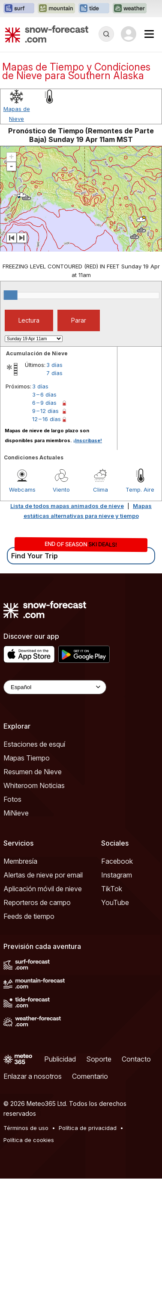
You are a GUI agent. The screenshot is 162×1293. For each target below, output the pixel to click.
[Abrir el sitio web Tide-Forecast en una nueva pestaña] (93, 8)
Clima (100, 489)
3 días (54, 364)
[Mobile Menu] (149, 34)
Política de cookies (28, 1139)
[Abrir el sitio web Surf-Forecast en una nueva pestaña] (18, 8)
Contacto (136, 1059)
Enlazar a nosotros (32, 1076)
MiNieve (16, 813)
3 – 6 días (44, 394)
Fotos (12, 799)
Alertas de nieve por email (43, 875)
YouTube (115, 902)
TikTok (111, 888)
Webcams (22, 489)
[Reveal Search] (106, 34)
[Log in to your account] (128, 34)
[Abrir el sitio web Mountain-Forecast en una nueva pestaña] (56, 8)
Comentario (90, 1076)
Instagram (116, 875)
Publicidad (60, 1059)
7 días (54, 372)
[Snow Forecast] (46, 34)
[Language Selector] (54, 687)
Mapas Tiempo (26, 758)
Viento (61, 489)
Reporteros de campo (37, 902)
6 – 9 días (44, 402)
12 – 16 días (46, 419)
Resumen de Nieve (32, 771)
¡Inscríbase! (87, 440)
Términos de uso (25, 1127)
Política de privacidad (88, 1127)
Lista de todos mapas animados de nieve (67, 505)
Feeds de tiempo (28, 916)
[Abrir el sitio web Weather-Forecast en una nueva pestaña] (130, 8)
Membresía (20, 861)
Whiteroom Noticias (34, 785)
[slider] (11, 295)
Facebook (117, 861)
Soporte (98, 1059)
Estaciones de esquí (34, 744)
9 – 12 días (45, 410)
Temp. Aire (140, 489)
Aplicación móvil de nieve (42, 888)
